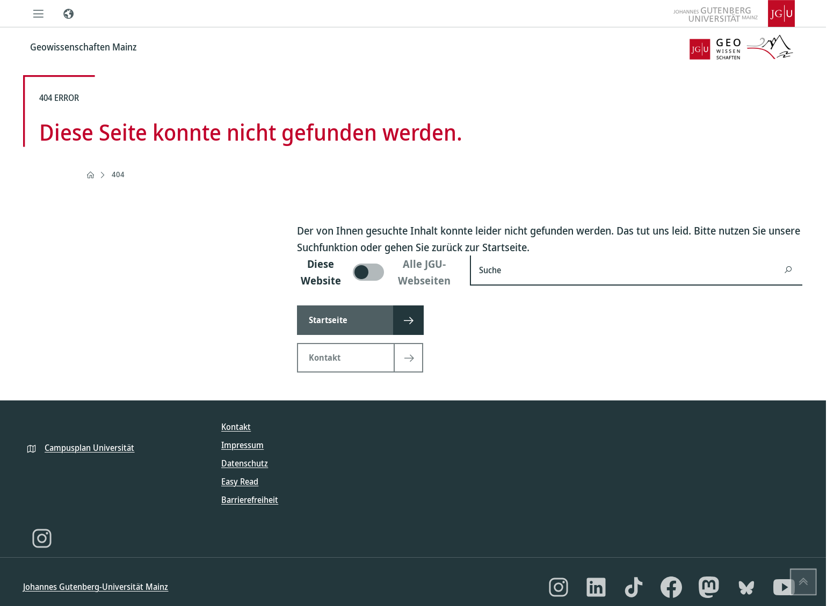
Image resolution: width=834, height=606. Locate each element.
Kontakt (236, 427)
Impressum (242, 445)
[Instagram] (42, 538)
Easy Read (239, 481)
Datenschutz (244, 463)
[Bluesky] (746, 587)
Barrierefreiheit (249, 500)
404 (118, 174)
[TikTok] (633, 587)
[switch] (377, 272)
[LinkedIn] (596, 587)
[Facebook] (671, 587)
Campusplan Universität (89, 448)
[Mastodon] (709, 587)
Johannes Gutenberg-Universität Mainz (95, 587)
